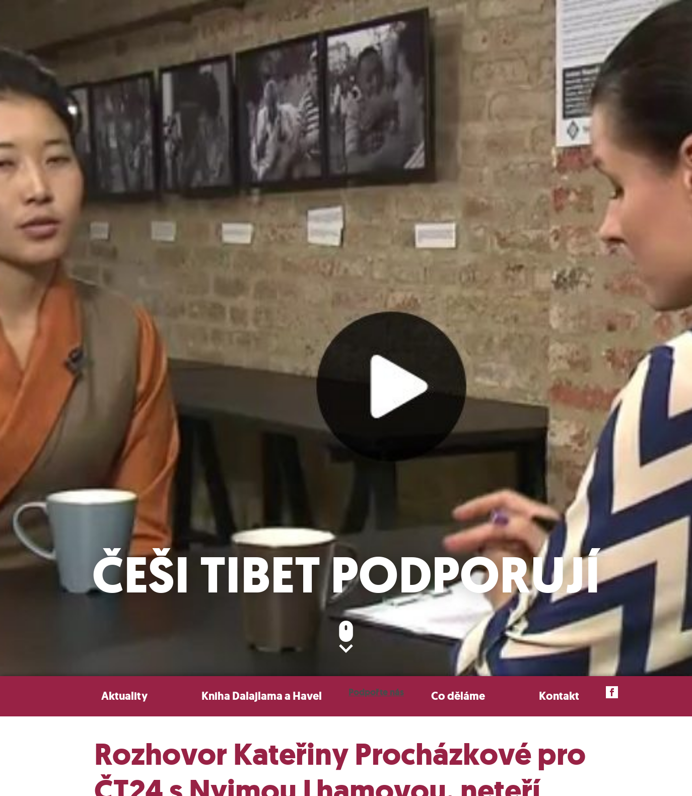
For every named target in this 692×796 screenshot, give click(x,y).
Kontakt (559, 696)
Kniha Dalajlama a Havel (261, 696)
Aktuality (124, 696)
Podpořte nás (376, 692)
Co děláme (458, 696)
